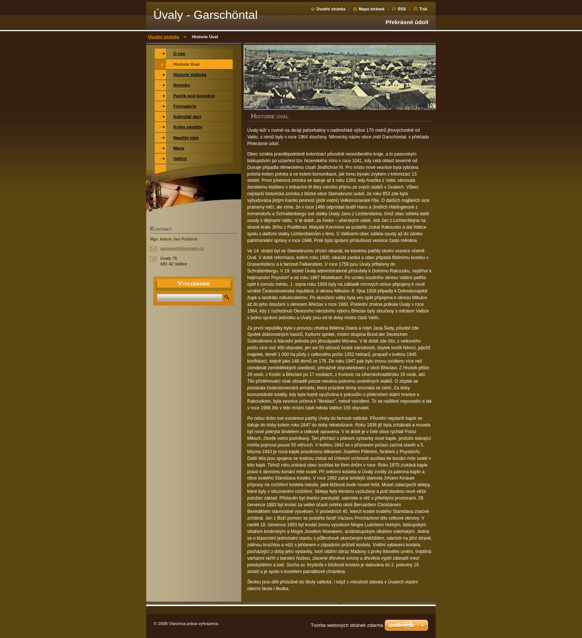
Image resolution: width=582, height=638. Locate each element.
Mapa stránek (372, 9)
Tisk (423, 9)
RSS (402, 9)
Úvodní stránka (331, 9)
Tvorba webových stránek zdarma (347, 625)
